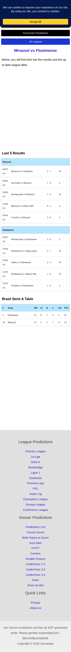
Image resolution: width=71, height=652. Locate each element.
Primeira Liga (35, 483)
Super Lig (35, 493)
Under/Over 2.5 (35, 569)
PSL (35, 488)
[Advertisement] (35, 111)
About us (35, 608)
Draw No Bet (35, 585)
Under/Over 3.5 (35, 574)
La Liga (35, 456)
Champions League (35, 499)
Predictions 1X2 (35, 527)
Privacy (35, 602)
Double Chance (35, 558)
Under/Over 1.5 (35, 564)
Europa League (35, 504)
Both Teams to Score (35, 537)
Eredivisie (35, 478)
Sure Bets (35, 543)
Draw (35, 580)
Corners (35, 553)
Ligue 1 (35, 472)
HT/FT (35, 548)
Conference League (35, 509)
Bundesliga (35, 467)
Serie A (35, 462)
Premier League (35, 451)
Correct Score (35, 532)
